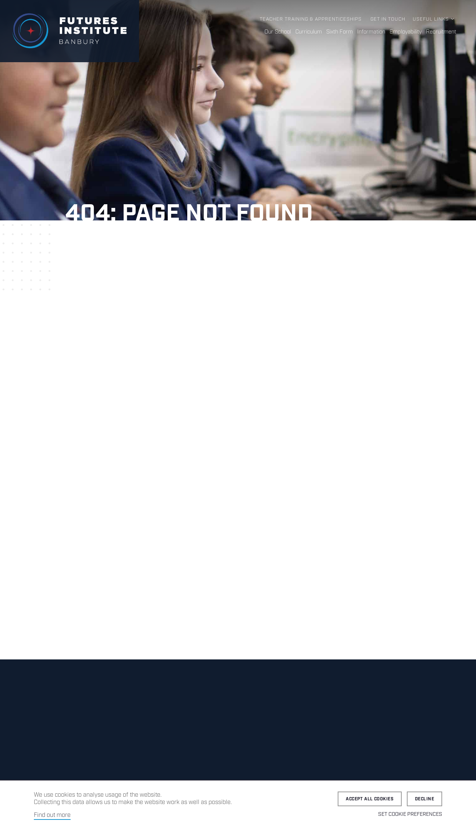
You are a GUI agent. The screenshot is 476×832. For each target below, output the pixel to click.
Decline (424, 799)
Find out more (52, 815)
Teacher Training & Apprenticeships (311, 19)
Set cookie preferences (410, 814)
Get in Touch (387, 19)
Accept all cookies (370, 799)
